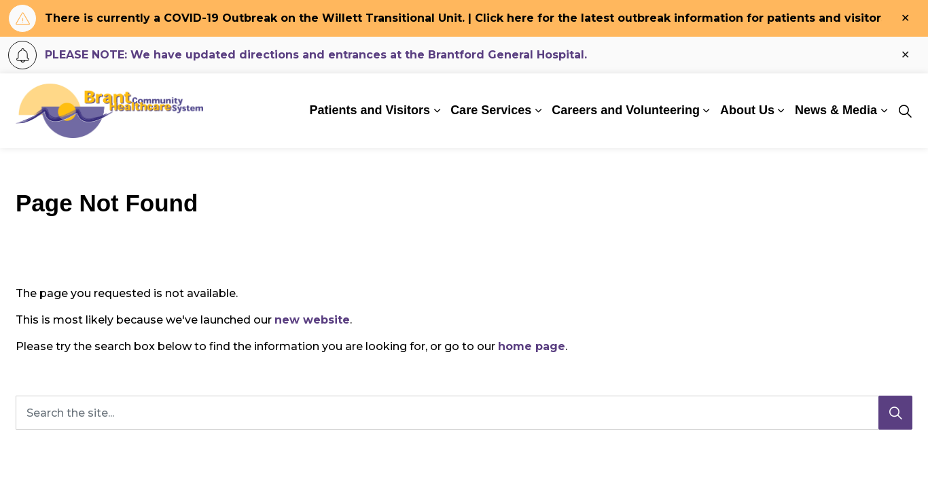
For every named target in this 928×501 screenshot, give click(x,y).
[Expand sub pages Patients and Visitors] (437, 110)
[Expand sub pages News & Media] (884, 110)
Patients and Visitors (369, 110)
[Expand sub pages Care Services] (538, 110)
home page (531, 346)
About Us (747, 110)
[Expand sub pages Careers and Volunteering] (706, 110)
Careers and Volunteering (626, 110)
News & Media (836, 110)
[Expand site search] (904, 111)
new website (312, 319)
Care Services (490, 110)
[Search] (895, 413)
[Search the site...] (464, 413)
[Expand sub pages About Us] (781, 110)
